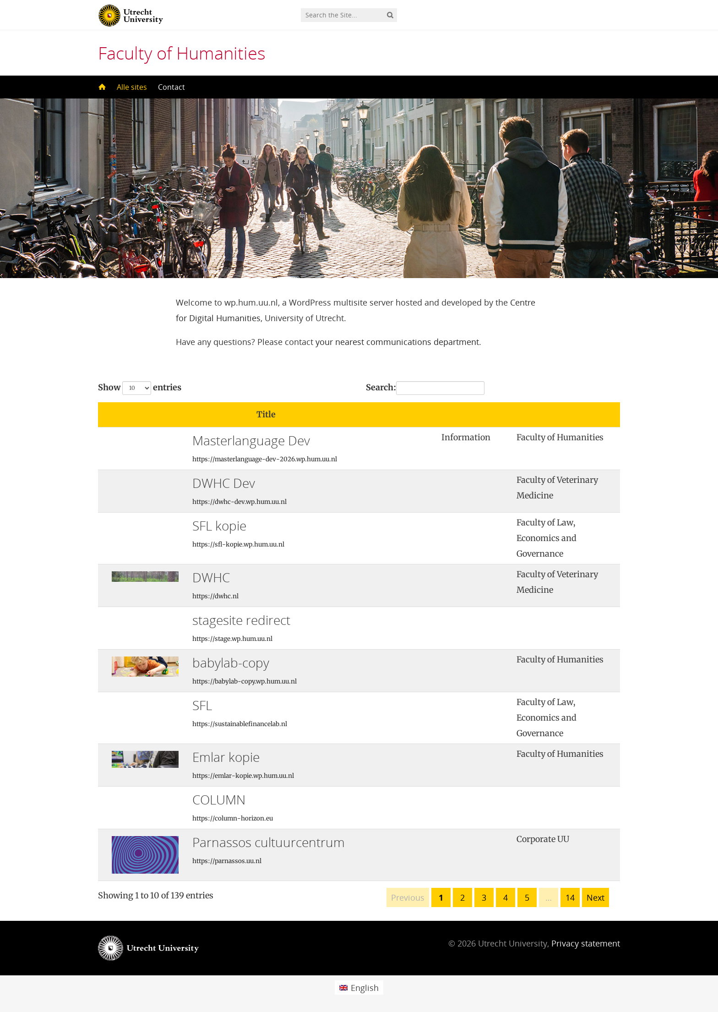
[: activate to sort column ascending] (472, 414)
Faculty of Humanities (182, 53)
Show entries (139, 388)
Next (595, 897)
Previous (407, 897)
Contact (171, 87)
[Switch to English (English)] (359, 987)
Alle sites (132, 87)
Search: (425, 388)
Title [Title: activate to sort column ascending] (266, 414)
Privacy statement (585, 943)
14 (570, 897)
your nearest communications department (397, 341)
